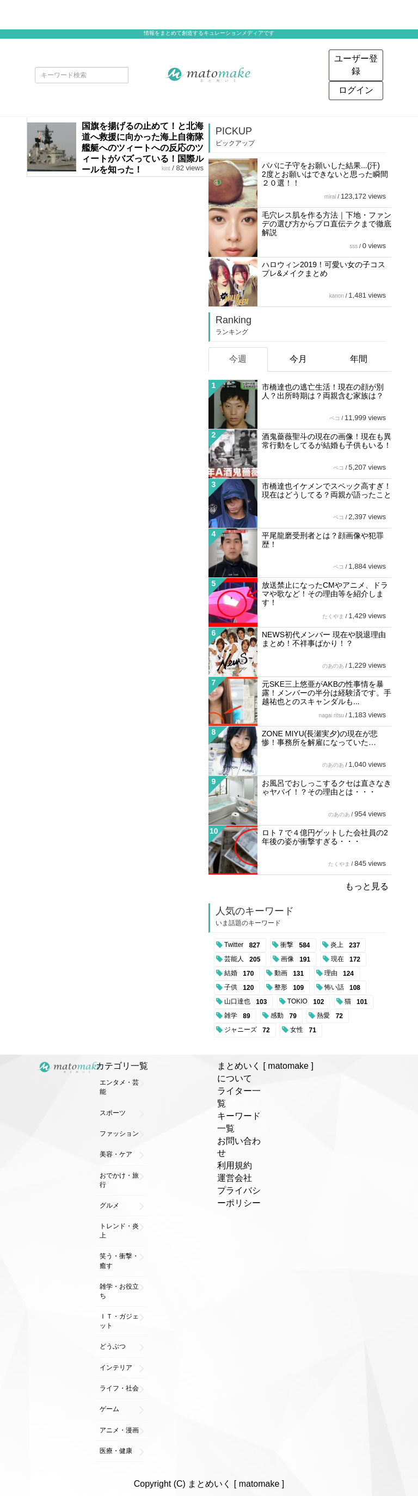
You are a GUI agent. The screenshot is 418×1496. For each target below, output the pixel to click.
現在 (347, 959)
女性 (305, 1030)
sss (353, 246)
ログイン (356, 90)
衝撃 (297, 945)
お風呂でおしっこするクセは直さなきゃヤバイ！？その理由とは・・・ (326, 787)
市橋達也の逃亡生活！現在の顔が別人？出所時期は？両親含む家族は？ (323, 391)
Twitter (244, 945)
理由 (341, 973)
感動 (285, 1016)
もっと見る (367, 886)
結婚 (240, 973)
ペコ (334, 418)
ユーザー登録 (356, 65)
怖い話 (344, 988)
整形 (291, 988)
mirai (330, 197)
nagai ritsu (331, 715)
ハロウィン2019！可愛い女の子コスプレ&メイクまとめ (323, 269)
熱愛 (332, 1016)
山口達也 (247, 1002)
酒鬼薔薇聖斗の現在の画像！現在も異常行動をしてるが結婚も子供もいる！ (326, 441)
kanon (336, 296)
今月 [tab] (298, 359)
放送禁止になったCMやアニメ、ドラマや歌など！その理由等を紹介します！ (325, 594)
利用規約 (234, 1165)
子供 (240, 988)
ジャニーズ (249, 1030)
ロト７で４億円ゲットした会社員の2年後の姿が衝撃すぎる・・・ (325, 837)
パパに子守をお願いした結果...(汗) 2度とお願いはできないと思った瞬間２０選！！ (325, 174)
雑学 (239, 1016)
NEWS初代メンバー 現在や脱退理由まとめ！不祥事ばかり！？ (324, 639)
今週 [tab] (238, 359)
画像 (297, 959)
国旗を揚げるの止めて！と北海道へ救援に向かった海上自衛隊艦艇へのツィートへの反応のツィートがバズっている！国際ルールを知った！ (143, 147)
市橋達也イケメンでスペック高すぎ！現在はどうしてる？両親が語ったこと (326, 490)
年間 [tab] (358, 359)
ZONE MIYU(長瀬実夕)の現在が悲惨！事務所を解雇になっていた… (320, 738)
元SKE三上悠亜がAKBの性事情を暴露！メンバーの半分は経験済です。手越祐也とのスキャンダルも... (326, 693)
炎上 (347, 945)
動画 (291, 973)
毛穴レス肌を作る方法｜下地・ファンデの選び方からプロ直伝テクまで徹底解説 (326, 224)
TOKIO (307, 1002)
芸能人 (244, 959)
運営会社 (234, 1178)
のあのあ (333, 666)
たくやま (333, 616)
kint (166, 168)
